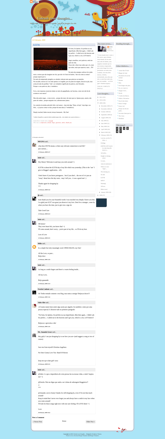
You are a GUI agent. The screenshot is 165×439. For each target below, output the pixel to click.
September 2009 (105, 114)
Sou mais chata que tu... (125, 113)
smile (63, 122)
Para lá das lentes (123, 101)
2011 (100, 97)
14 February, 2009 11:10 (44, 326)
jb (38, 195)
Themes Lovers (69, 435)
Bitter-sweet (104, 189)
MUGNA (41, 141)
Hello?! (103, 180)
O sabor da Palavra (124, 96)
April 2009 (104, 129)
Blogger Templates (94, 435)
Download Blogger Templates (81, 435)
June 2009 (104, 123)
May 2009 (104, 126)
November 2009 (105, 109)
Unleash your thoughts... (54, 18)
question (58, 122)
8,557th (36, 45)
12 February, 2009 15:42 (44, 297)
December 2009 (105, 106)
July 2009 (104, 120)
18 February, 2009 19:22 (44, 412)
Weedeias (121, 118)
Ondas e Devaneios (124, 98)
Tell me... (103, 186)
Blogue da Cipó (123, 73)
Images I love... (123, 90)
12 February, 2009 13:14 (44, 283)
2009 (100, 103)
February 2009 (105, 135)
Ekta (120, 83)
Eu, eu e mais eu (123, 88)
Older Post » (90, 422)
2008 (100, 195)
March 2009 (104, 132)
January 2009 (105, 192)
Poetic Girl (122, 106)
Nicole (120, 93)
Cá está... (103, 161)
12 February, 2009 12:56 (44, 259)
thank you (69, 122)
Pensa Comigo (122, 103)
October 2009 (105, 112)
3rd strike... (104, 153)
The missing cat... (105, 172)
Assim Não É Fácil (124, 70)
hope (53, 122)
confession (43, 122)
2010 (100, 100)
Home (64, 421)
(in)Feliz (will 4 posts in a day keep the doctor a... (106, 148)
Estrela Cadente (43, 289)
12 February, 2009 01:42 (44, 189)
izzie (39, 158)
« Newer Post (37, 422)
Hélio (40, 243)
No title (103, 174)
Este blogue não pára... (125, 85)
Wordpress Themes (96, 434)
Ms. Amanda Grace (45, 332)
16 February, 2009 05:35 (44, 364)
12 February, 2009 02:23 (44, 213)
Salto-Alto (41, 302)
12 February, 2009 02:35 (44, 238)
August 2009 (104, 117)
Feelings (103, 143)
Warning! (103, 183)
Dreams (121, 80)
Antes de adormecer (106, 164)
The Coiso (121, 116)
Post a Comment (38, 417)
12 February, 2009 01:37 (44, 152)
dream (49, 122)
